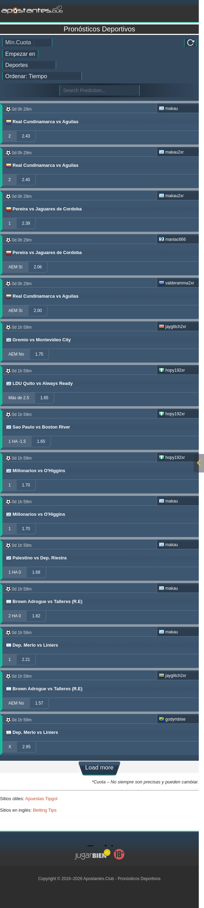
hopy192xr (172, 370)
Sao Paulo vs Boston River (37, 427)
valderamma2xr (176, 283)
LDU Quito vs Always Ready (39, 383)
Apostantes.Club (98, 878)
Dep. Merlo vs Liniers (31, 645)
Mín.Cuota (18, 42)
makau (168, 108)
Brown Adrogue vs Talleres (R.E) (44, 601)
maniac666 (172, 239)
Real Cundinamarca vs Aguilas (42, 122)
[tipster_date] (20, 54)
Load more (99, 767)
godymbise (172, 719)
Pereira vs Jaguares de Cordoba (43, 209)
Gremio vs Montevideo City (38, 340)
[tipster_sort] (42, 76)
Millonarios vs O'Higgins (35, 471)
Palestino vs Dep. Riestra (35, 558)
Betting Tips (45, 810)
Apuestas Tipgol (41, 798)
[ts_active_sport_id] (29, 65)
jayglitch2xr (172, 326)
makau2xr (171, 152)
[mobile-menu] (166, 9)
